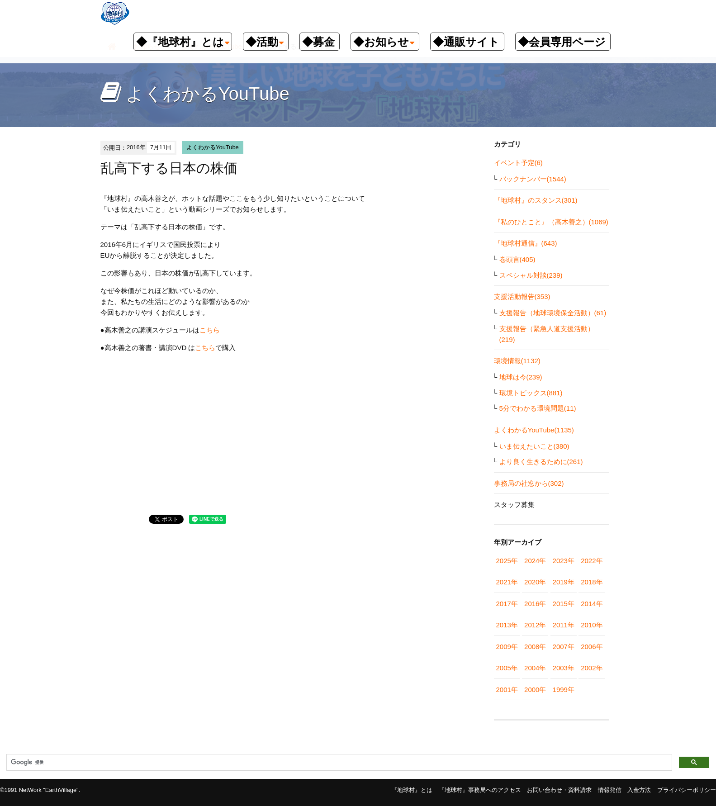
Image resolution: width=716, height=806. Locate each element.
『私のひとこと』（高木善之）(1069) (551, 222)
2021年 (507, 582)
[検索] (338, 762)
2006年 (591, 646)
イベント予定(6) (518, 162)
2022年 (591, 560)
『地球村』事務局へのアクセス (480, 790)
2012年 (535, 625)
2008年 (535, 646)
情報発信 (609, 790)
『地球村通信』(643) (525, 243)
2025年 (507, 560)
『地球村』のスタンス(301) (536, 200)
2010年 (591, 625)
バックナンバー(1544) (532, 179)
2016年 (535, 603)
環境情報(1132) (517, 361)
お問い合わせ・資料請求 (559, 790)
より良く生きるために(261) (541, 461)
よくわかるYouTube (212, 147)
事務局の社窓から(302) (529, 483)
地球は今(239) (520, 377)
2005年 (507, 668)
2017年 (507, 603)
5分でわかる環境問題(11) (537, 408)
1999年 (563, 689)
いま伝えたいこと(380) (534, 446)
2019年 (563, 582)
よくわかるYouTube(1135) (534, 430)
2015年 (563, 603)
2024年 (535, 560)
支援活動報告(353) (522, 296)
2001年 (507, 689)
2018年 (591, 582)
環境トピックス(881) (531, 393)
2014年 (591, 603)
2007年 (563, 646)
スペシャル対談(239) (531, 275)
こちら (209, 330)
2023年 (563, 560)
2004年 (535, 668)
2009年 (507, 646)
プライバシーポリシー (686, 790)
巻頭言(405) (517, 259)
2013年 (507, 625)
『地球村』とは (411, 790)
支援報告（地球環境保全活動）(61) (553, 313)
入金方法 (639, 790)
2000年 (535, 689)
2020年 (535, 582)
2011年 (563, 625)
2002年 (591, 668)
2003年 (563, 668)
